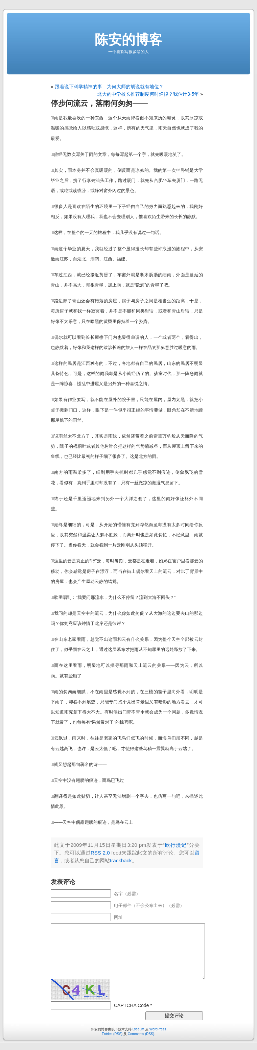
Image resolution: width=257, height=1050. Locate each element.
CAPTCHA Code (131, 1005)
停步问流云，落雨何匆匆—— (99, 103)
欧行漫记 (176, 845)
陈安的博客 (128, 39)
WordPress (157, 1029)
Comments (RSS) (141, 1034)
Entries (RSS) (112, 1034)
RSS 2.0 (100, 853)
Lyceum (138, 1029)
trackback (121, 860)
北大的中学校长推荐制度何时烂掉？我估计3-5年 (148, 94)
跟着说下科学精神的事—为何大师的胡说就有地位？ (109, 86)
